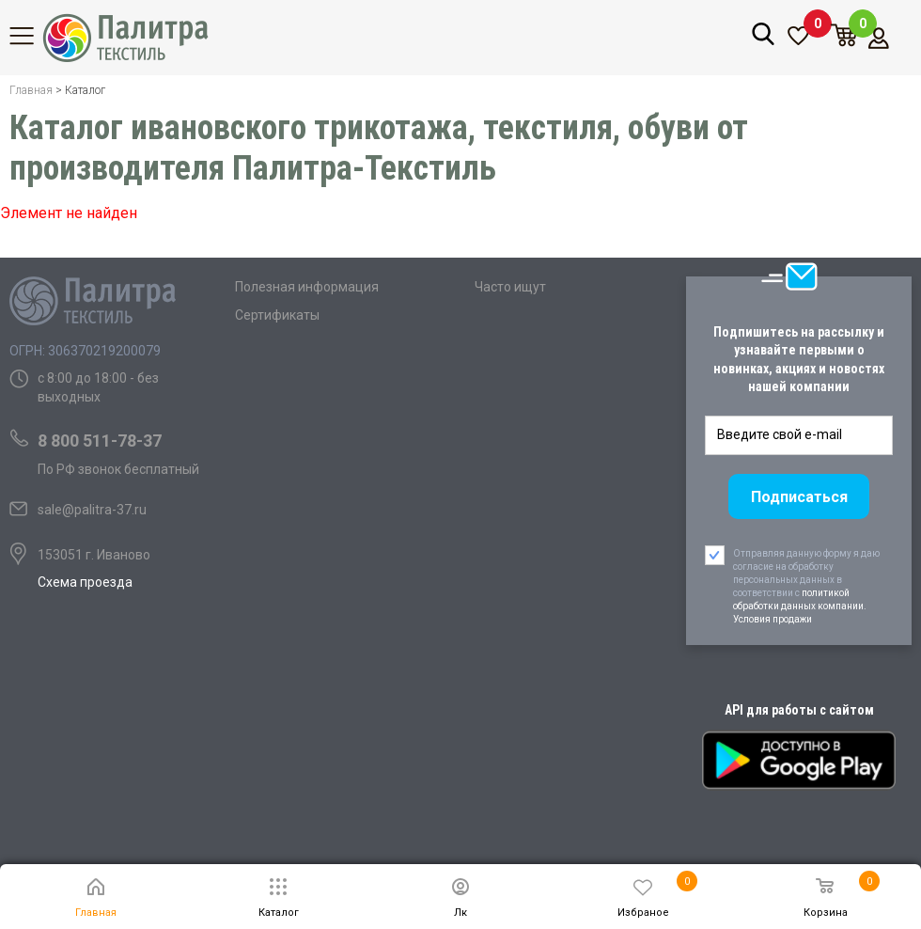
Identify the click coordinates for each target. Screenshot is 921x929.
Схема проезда (85, 582)
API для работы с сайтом (799, 709)
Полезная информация (307, 286)
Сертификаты (277, 315)
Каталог (32, 36)
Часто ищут (510, 286)
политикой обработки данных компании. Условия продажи (799, 606)
